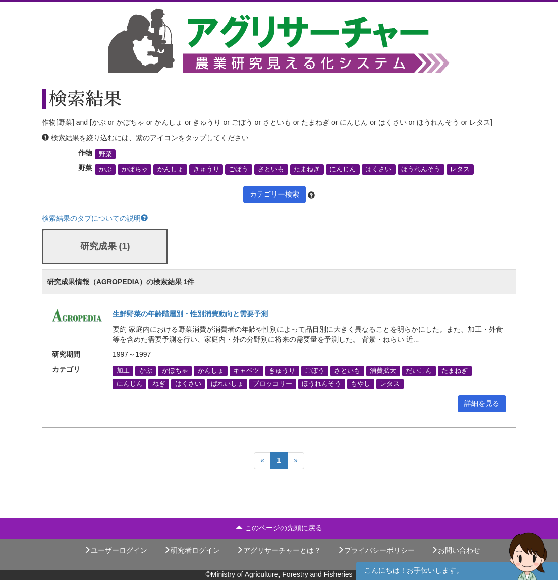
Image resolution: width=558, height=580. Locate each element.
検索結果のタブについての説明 (95, 218)
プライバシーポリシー (376, 550)
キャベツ (246, 370)
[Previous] (262, 460)
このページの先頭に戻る (279, 528)
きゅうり (206, 169)
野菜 (105, 154)
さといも (271, 169)
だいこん (419, 370)
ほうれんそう (420, 169)
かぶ (105, 169)
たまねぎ (307, 169)
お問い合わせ (455, 550)
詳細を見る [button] (481, 403)
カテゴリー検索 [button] (274, 194)
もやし (360, 383)
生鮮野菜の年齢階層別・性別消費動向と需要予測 (190, 314)
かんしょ (170, 169)
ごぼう (238, 169)
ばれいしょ (227, 383)
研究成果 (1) (105, 246)
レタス (460, 169)
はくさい (378, 169)
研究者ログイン (191, 550)
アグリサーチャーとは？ (278, 550)
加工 (123, 370)
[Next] (295, 460)
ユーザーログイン (115, 550)
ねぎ (158, 383)
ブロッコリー (272, 383)
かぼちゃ (135, 169)
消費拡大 (383, 370)
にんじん (342, 169)
